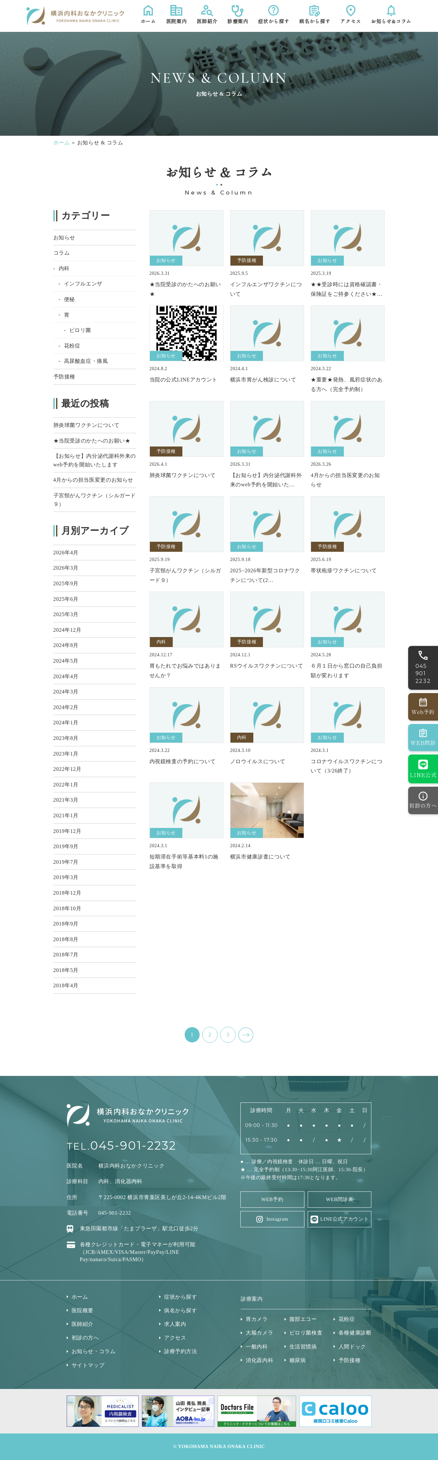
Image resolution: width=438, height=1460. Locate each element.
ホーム (61, 142)
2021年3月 (66, 800)
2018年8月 (66, 939)
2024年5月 (66, 661)
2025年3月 (66, 614)
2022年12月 (67, 769)
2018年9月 (66, 924)
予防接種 (64, 376)
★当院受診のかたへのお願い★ (92, 441)
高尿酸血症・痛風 (86, 361)
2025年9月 (66, 583)
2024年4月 (66, 676)
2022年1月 (66, 784)
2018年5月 (66, 970)
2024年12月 (67, 630)
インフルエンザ (83, 283)
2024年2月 (66, 707)
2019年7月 (66, 862)
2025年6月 (66, 599)
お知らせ (64, 237)
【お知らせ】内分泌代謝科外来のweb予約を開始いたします (94, 460)
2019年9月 (66, 846)
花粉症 (72, 346)
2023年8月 (66, 738)
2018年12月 (67, 893)
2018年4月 (66, 985)
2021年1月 (66, 815)
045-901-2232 (133, 1145)
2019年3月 (66, 877)
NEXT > (245, 1034)
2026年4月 (66, 552)
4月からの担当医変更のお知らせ (93, 480)
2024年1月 (66, 722)
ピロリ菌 (80, 330)
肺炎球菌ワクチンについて (86, 425)
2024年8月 (66, 645)
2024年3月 (66, 691)
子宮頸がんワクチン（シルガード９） (94, 500)
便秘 (69, 299)
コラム (61, 253)
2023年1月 (66, 754)
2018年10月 (67, 908)
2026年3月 (66, 568)
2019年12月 (67, 831)
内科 (64, 268)
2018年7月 (66, 954)
